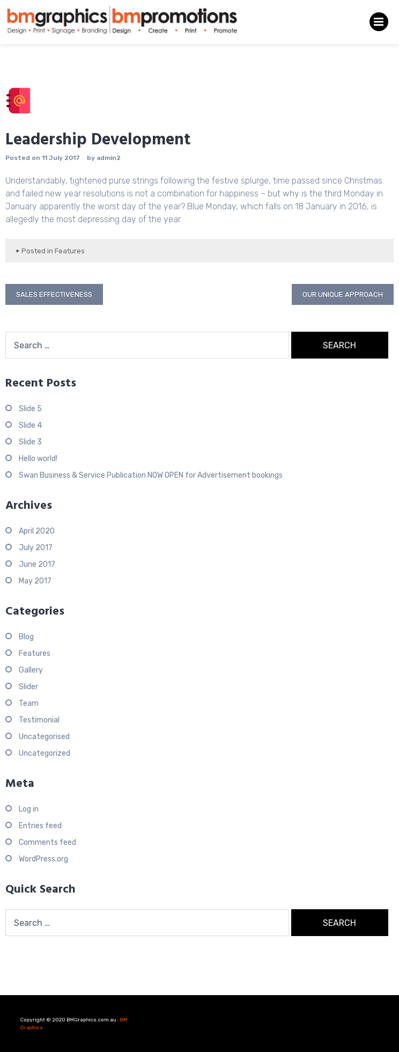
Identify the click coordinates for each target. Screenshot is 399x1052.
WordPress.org (43, 859)
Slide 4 (30, 425)
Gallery (31, 670)
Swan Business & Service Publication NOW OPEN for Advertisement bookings (151, 475)
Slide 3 (30, 442)
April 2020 (37, 531)
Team (29, 703)
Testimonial (39, 720)
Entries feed (40, 825)
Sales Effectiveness (54, 294)
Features (70, 251)
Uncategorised (44, 736)
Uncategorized (44, 753)
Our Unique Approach (342, 294)
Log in (29, 809)
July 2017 (36, 547)
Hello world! (38, 458)
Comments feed (47, 842)
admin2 (109, 158)
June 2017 (37, 564)
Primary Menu (379, 24)
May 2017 (35, 581)
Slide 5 (30, 408)
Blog (26, 636)
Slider (28, 686)
